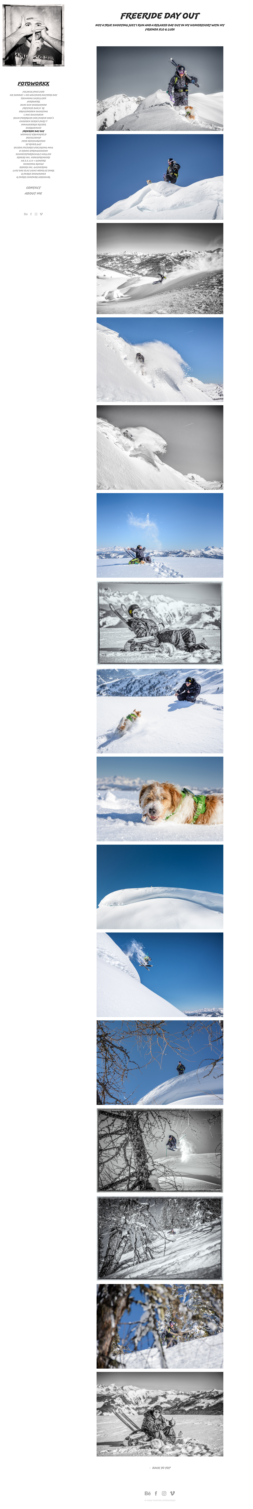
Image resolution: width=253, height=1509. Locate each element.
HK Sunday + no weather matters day (33, 95)
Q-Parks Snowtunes (33, 174)
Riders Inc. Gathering (33, 167)
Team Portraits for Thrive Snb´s (33, 118)
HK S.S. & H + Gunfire (33, 160)
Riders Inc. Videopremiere (33, 157)
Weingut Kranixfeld (33, 134)
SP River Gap (33, 144)
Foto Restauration (33, 141)
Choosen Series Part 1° (33, 121)
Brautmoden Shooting (33, 111)
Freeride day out (33, 131)
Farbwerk (33, 101)
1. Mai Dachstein (33, 114)
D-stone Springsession (33, 151)
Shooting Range (33, 164)
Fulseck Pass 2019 (33, 91)
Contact (33, 187)
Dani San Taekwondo (33, 105)
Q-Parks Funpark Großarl (33, 177)
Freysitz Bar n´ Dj (33, 108)
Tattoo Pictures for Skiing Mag (33, 147)
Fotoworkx (33, 83)
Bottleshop (33, 137)
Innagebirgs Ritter (33, 124)
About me (33, 193)
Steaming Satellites (33, 98)
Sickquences (33, 128)
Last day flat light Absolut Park (33, 170)
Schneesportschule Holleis (33, 154)
